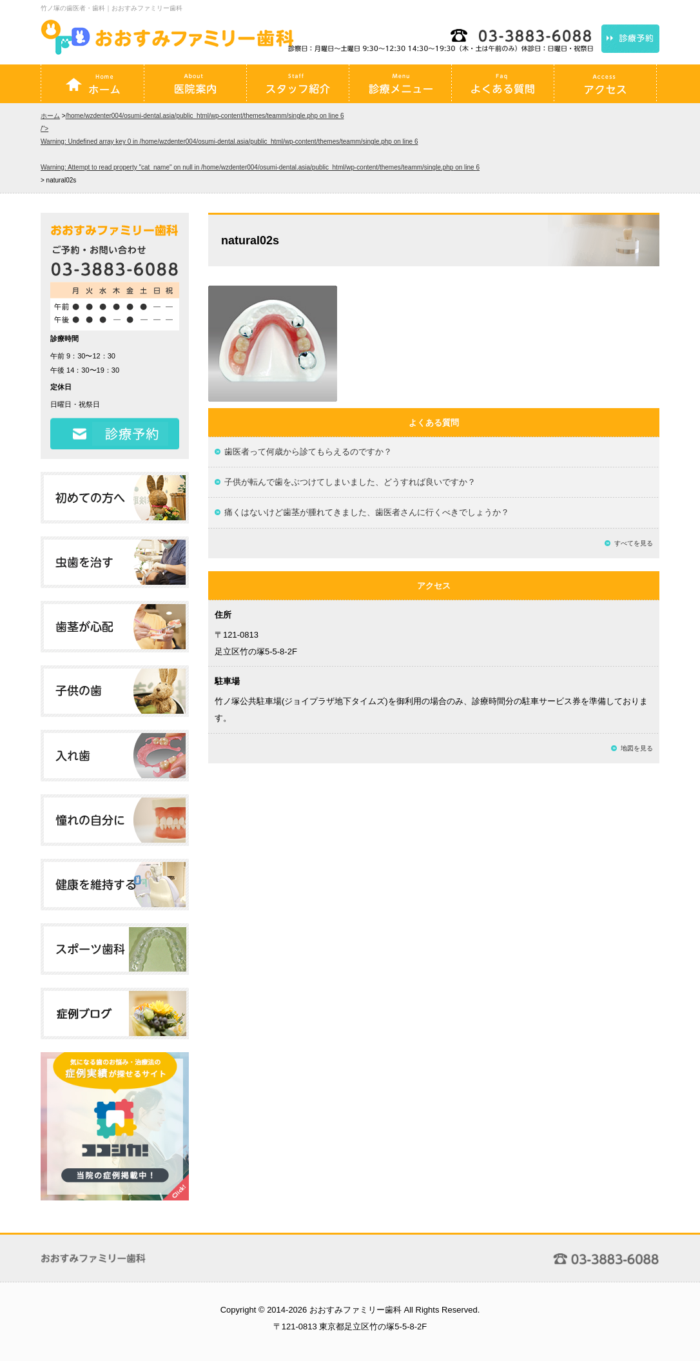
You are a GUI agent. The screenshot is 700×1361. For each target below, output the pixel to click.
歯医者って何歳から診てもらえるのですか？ (308, 451)
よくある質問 (503, 83)
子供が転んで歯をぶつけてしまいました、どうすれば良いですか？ (350, 482)
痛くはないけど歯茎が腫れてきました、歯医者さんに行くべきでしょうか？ (366, 512)
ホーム (93, 83)
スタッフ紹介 (298, 83)
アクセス (605, 83)
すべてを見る (633, 543)
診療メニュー (400, 83)
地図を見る (637, 748)
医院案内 (195, 83)
